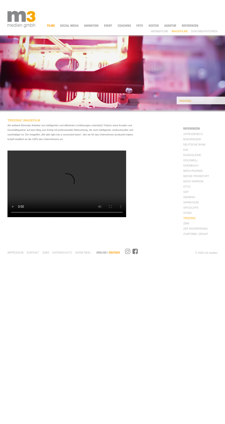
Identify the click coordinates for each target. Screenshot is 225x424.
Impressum (15, 252)
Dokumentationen (204, 31)
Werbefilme (159, 31)
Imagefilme (180, 31)
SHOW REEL (83, 252)
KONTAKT (33, 252)
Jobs (45, 252)
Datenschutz (62, 252)
